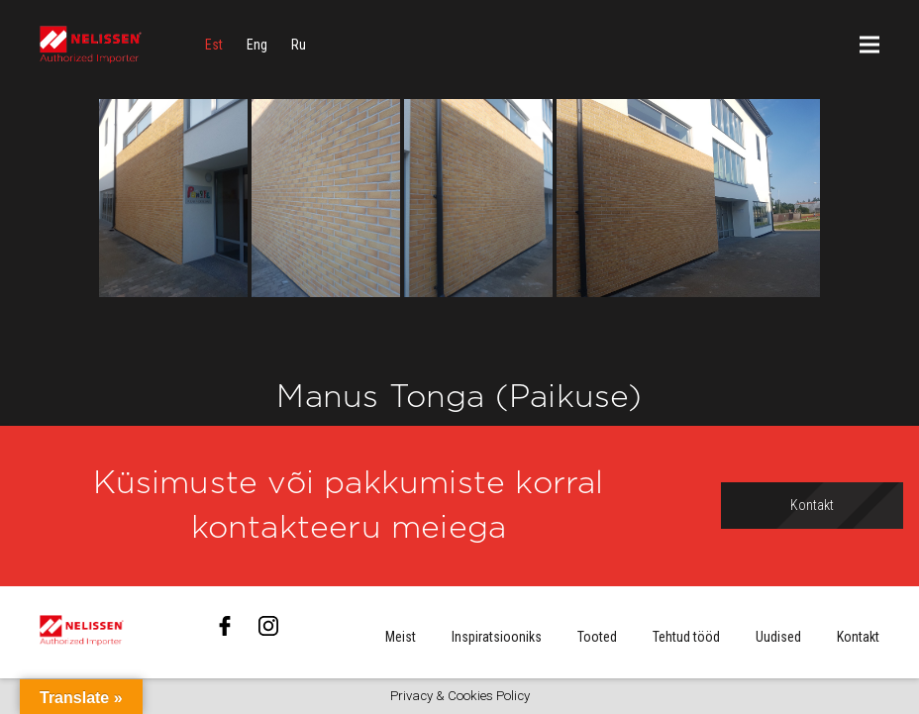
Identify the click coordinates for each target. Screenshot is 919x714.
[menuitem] (214, 44)
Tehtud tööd (686, 637)
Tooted (597, 637)
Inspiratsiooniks (497, 637)
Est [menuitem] (214, 44)
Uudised (778, 637)
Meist (400, 637)
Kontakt (858, 637)
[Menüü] (869, 44)
